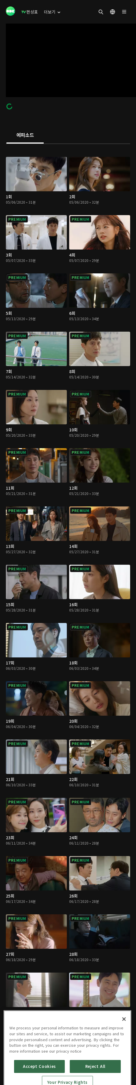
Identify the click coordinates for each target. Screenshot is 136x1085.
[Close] (124, 1046)
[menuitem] (29, 11)
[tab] (25, 135)
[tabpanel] (68, 600)
